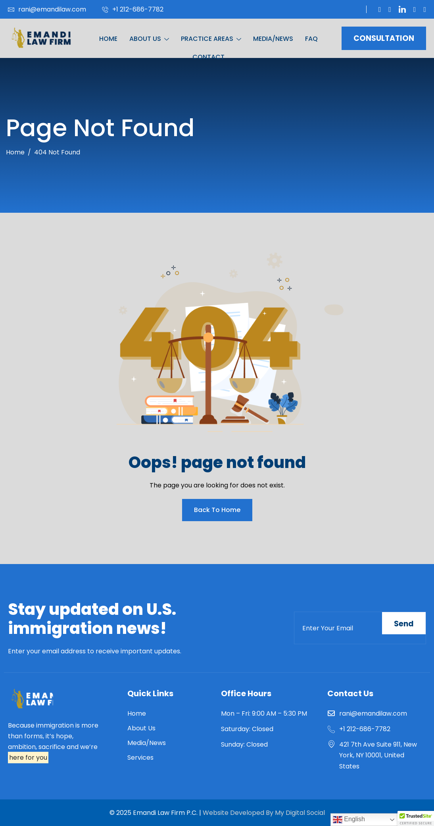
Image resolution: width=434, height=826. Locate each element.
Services (140, 757)
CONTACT (208, 57)
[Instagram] (424, 9)
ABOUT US (149, 39)
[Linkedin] (402, 9)
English (349, 819)
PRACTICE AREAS (211, 39)
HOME (108, 38)
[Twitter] (379, 9)
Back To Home (217, 509)
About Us (141, 728)
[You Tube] (389, 9)
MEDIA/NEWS (273, 38)
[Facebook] (414, 9)
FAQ (311, 38)
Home (136, 713)
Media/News (146, 742)
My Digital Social (299, 812)
